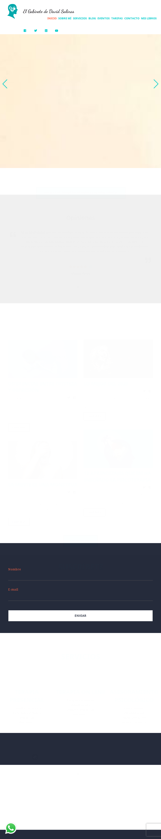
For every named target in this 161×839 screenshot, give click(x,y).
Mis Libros (149, 18)
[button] (156, 84)
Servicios (80, 18)
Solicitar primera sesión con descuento (80, 189)
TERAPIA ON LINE (80, 688)
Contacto (131, 18)
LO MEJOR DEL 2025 (106, 379)
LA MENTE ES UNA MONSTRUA (42, 480)
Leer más (19, 423)
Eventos (103, 18)
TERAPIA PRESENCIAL (27, 692)
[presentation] (78, 277)
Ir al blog (81, 537)
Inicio (52, 18)
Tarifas (117, 18)
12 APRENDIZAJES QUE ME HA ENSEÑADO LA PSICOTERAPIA (117, 472)
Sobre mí (64, 18)
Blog (92, 18)
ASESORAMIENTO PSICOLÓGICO (134, 692)
